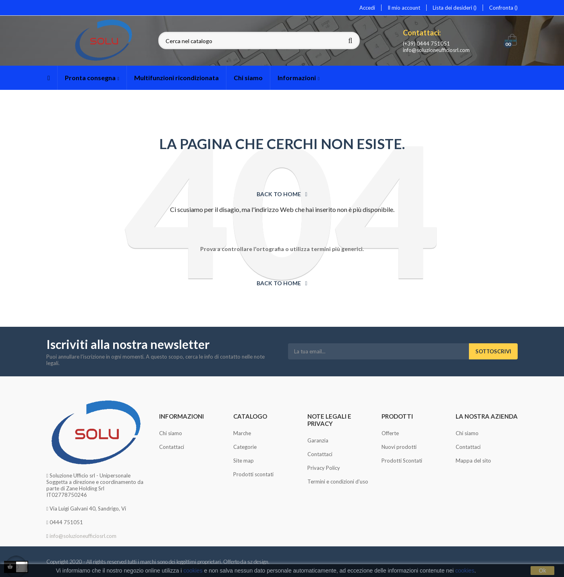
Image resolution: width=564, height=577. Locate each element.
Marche (242, 433)
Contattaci (171, 447)
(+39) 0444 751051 (426, 43)
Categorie (245, 447)
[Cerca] (259, 41)
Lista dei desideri (455, 7)
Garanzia (317, 440)
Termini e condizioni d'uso (337, 481)
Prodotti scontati (253, 474)
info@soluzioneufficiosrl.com (436, 50)
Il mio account (404, 7)
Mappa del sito (473, 460)
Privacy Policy (323, 468)
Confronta (503, 7)
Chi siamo (170, 433)
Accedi (367, 7)
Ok (542, 570)
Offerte (390, 433)
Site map (243, 460)
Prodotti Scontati (402, 460)
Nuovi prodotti (399, 447)
